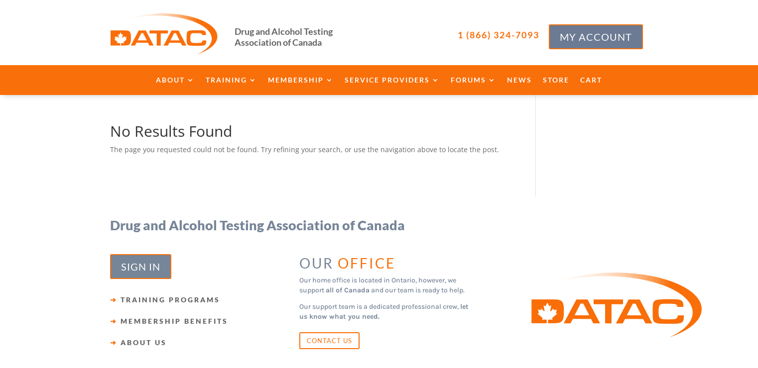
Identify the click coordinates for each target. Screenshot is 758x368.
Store (556, 80)
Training (226, 80)
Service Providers (387, 80)
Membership (296, 80)
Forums (468, 80)
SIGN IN (140, 267)
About (170, 80)
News (519, 80)
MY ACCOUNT (596, 37)
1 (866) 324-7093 (498, 34)
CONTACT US (329, 341)
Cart (591, 80)
